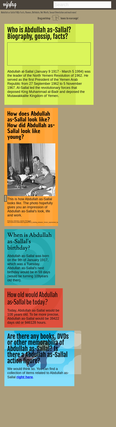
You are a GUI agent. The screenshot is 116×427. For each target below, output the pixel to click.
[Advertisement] (46, 53)
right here (25, 377)
